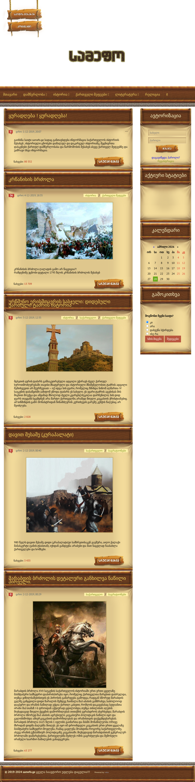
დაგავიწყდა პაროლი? (166, 157)
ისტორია (61, 94)
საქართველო (88, 317)
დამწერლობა (35, 94)
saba (107, 772)
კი (151, 322)
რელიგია (152, 94)
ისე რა (153, 334)
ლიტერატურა (127, 94)
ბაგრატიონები (117, 450)
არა (152, 326)
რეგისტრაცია (166, 161)
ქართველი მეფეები (92, 94)
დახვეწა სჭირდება (161, 330)
